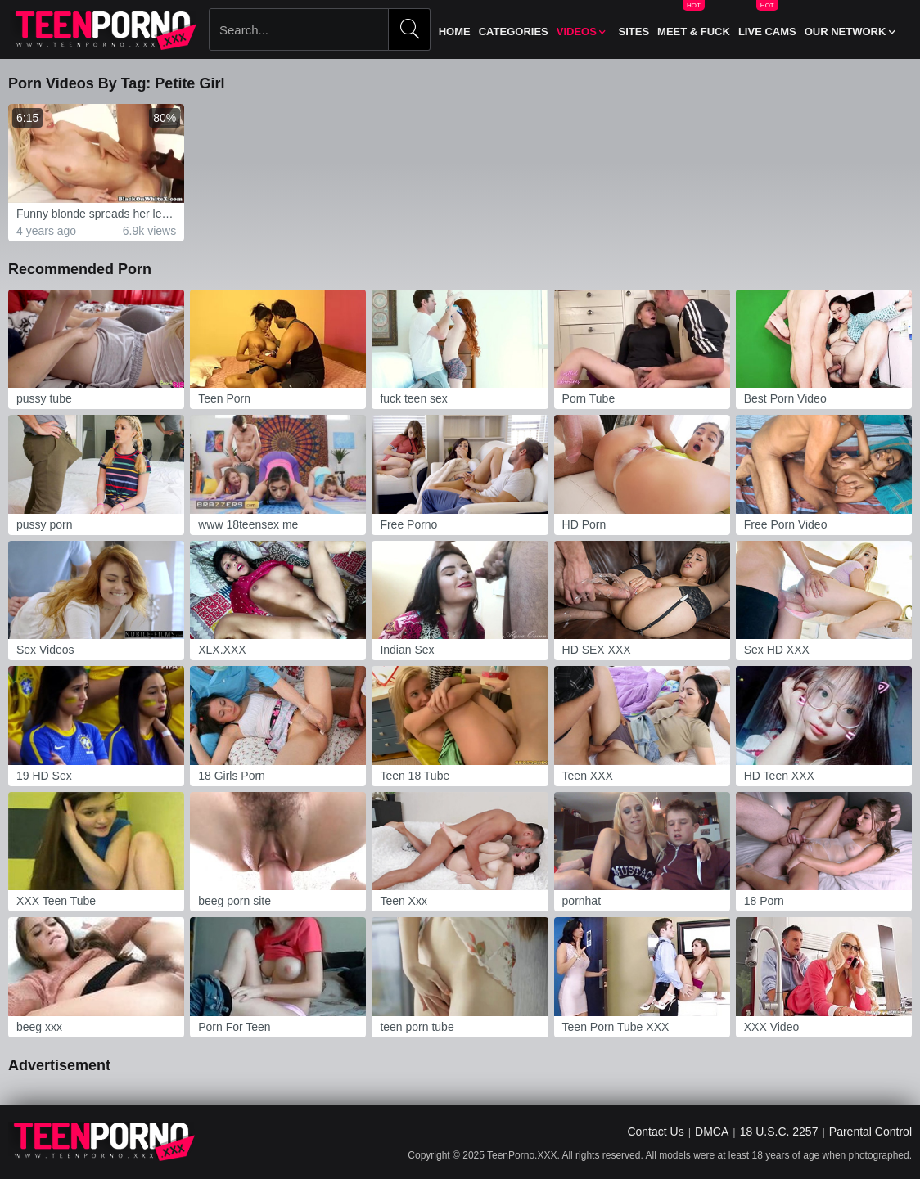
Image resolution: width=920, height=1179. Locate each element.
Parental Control (870, 1131)
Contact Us (655, 1131)
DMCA (711, 1131)
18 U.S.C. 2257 (779, 1131)
